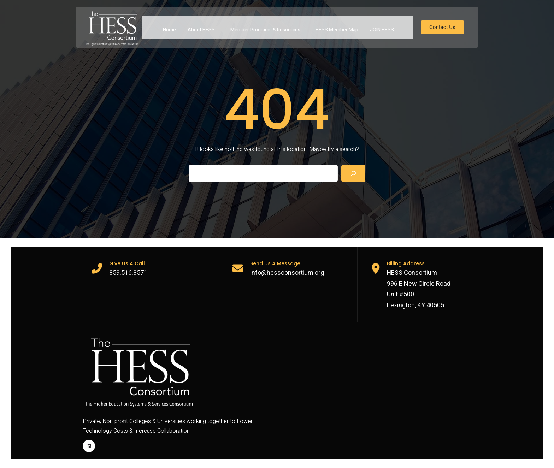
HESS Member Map (337, 27)
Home (169, 27)
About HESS (203, 27)
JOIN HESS (382, 27)
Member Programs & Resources (267, 27)
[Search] (353, 173)
